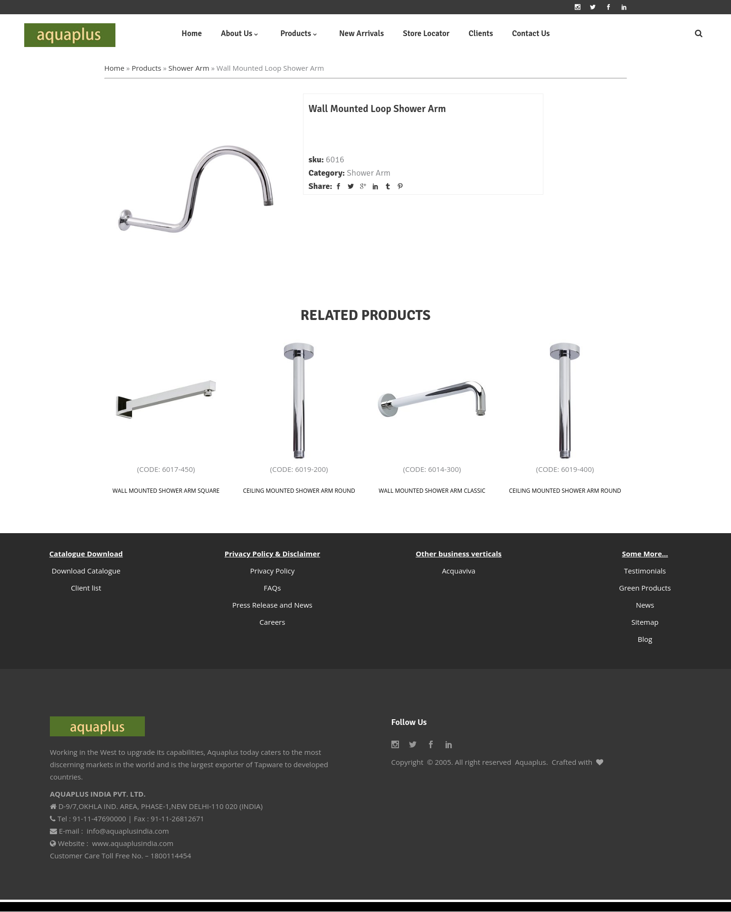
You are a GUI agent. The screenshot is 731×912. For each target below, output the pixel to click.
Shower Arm (189, 68)
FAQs (272, 587)
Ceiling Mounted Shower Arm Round (299, 491)
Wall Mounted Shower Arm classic (432, 491)
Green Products (645, 587)
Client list (86, 587)
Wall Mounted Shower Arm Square (166, 491)
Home (114, 68)
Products (146, 68)
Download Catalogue (86, 570)
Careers (272, 622)
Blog (645, 639)
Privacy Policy (272, 570)
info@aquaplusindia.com (127, 831)
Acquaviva (458, 570)
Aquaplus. (531, 762)
